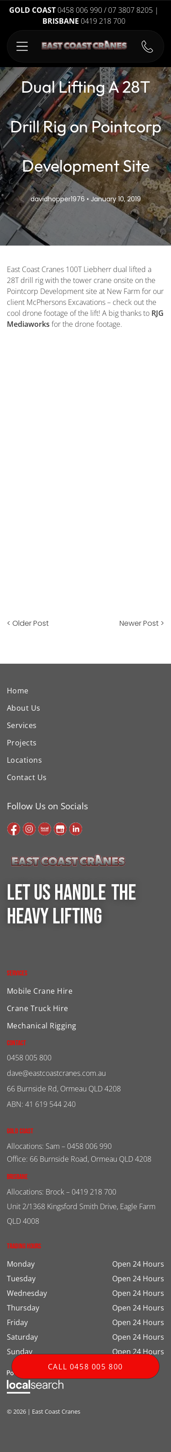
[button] (22, 46)
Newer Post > (141, 623)
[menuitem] (56, 690)
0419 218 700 (94, 1192)
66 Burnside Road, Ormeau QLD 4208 (90, 1159)
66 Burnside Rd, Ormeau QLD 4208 (64, 1089)
